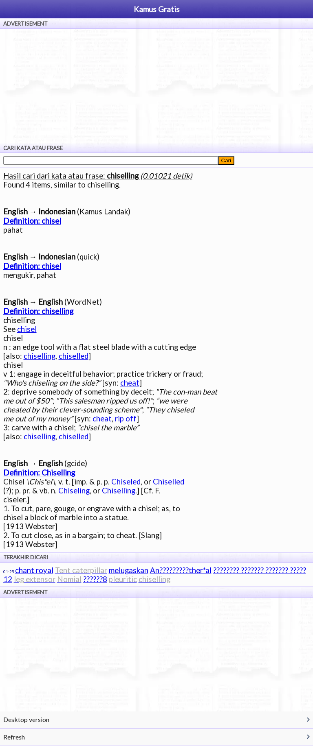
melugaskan (128, 570)
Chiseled (126, 481)
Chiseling (74, 490)
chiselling (39, 355)
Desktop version (26, 719)
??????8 (95, 579)
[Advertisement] (156, 86)
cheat (129, 382)
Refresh (14, 737)
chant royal (34, 570)
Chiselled (168, 481)
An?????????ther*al (181, 570)
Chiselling (118, 490)
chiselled (73, 355)
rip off (126, 418)
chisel (27, 329)
